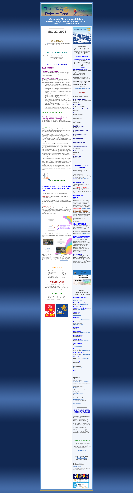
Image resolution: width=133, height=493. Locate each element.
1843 (46, 43)
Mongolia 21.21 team (78, 393)
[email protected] (64, 260)
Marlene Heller (76, 466)
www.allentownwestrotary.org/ (82, 88)
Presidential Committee (78, 399)
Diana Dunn (76, 387)
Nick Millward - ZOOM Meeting (81, 381)
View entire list (76, 403)
